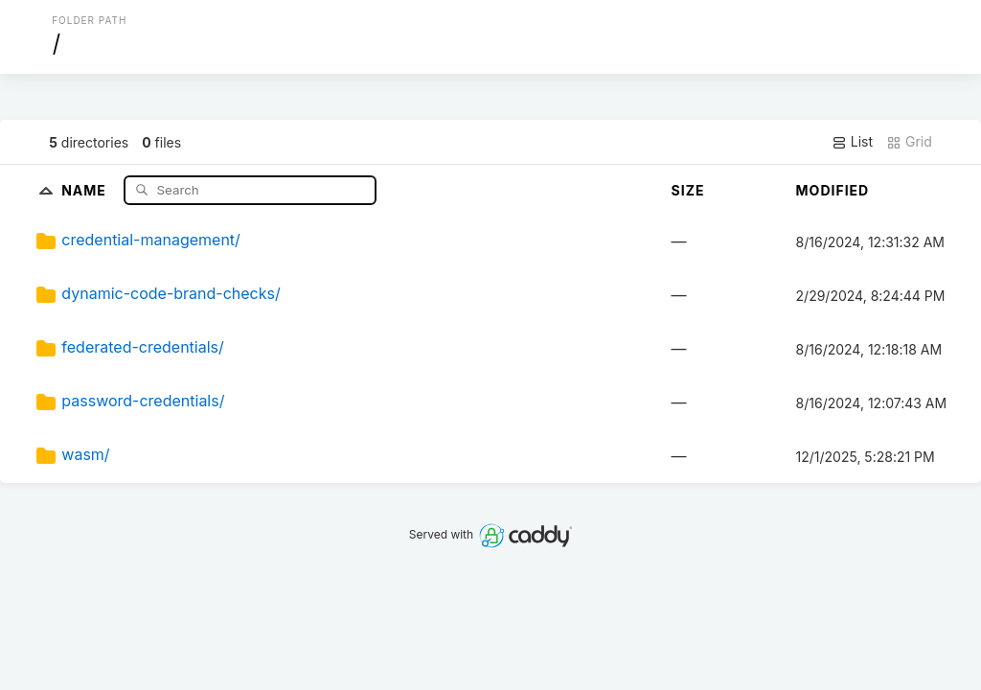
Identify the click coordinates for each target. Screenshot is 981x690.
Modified (833, 190)
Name (85, 189)
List (852, 141)
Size (688, 190)
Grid (909, 141)
